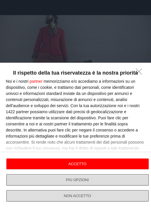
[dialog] (75, 136)
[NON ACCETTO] (140, 73)
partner (36, 81)
